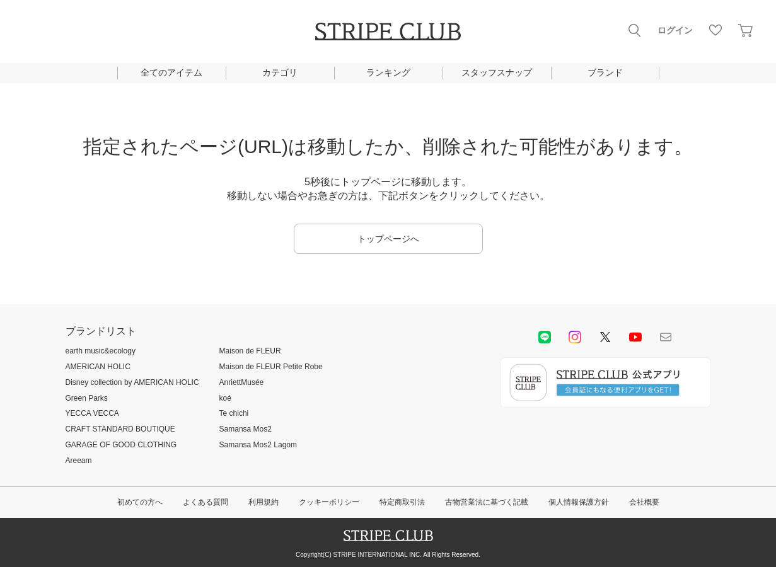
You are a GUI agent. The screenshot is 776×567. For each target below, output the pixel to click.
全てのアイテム (171, 72)
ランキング (388, 72)
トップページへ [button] (388, 239)
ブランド (605, 72)
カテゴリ (280, 72)
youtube (635, 337)
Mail (665, 337)
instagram (575, 337)
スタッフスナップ (496, 72)
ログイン (675, 30)
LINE (544, 337)
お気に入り (715, 30)
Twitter (605, 337)
